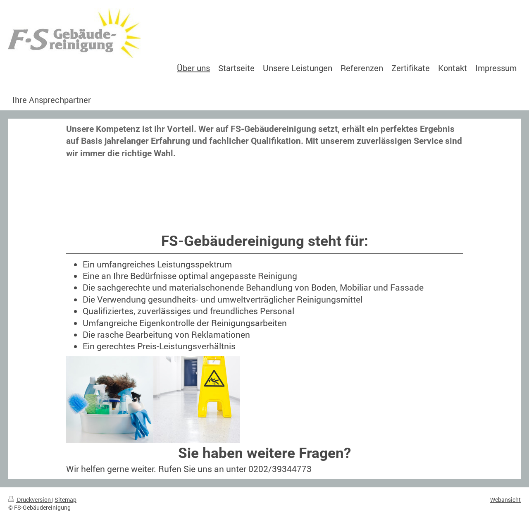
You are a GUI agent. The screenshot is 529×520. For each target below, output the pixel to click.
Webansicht (505, 499)
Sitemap (65, 499)
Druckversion (30, 499)
